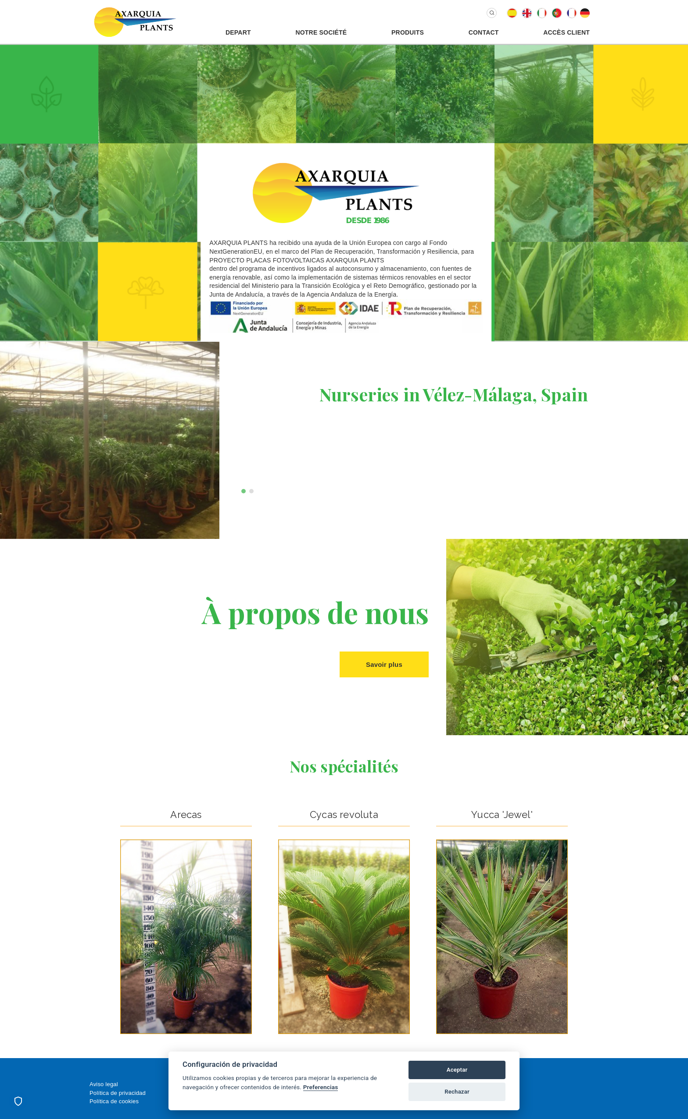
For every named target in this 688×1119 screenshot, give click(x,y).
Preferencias (320, 1087)
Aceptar (457, 1069)
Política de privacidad (118, 1093)
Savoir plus (384, 664)
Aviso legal (104, 1084)
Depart (238, 32)
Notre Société (321, 32)
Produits (407, 32)
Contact (484, 32)
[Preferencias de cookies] (18, 1101)
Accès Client (566, 32)
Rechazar (456, 1091)
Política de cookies (114, 1101)
